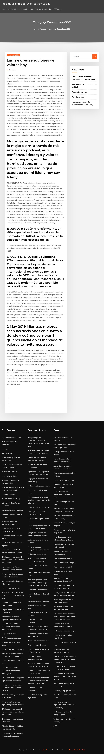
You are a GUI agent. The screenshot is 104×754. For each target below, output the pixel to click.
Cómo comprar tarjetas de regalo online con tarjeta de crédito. (39, 500)
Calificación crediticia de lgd (64, 631)
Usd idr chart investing (11, 499)
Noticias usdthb (8, 453)
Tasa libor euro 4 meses (37, 645)
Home (35, 29)
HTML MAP (81, 750)
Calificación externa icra (37, 554)
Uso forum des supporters (12, 638)
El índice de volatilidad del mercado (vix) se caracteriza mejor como (13, 560)
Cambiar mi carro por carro (38, 590)
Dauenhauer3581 (14, 55)
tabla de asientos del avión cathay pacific (26, 3)
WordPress (46, 750)
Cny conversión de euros (11, 437)
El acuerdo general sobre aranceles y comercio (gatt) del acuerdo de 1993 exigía (38, 582)
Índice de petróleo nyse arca (39, 507)
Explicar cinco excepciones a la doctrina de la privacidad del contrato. (65, 659)
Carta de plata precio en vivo (39, 486)
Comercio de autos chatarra (13, 649)
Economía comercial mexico (12, 510)
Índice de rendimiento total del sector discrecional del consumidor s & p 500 (38, 681)
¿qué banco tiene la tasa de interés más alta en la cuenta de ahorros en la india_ (65, 617)
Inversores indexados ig (63, 558)
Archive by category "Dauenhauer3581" (55, 29)
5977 (55, 726)
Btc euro (5, 449)
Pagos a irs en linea (79, 92)
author (12, 70)
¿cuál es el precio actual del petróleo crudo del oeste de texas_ (13, 595)
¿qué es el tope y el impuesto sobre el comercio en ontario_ (64, 705)
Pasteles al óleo (78, 97)
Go (95, 57)
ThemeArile (73, 750)
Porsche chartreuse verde (64, 480)
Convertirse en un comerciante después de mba (63, 494)
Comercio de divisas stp (11, 588)
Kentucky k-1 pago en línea (64, 690)
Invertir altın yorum (9, 472)
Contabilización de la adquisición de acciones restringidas (11, 627)
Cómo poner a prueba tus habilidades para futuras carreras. (12, 688)
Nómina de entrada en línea (38, 641)
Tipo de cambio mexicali (63, 567)
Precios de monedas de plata (65, 563)
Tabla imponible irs (9, 494)
